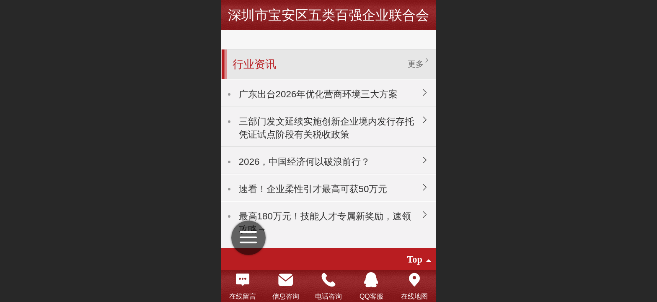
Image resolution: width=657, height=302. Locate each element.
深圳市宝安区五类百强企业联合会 (328, 15)
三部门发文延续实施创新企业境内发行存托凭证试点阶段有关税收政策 (326, 128)
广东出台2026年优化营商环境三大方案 (318, 94)
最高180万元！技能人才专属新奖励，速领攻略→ (325, 222)
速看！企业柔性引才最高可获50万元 (313, 189)
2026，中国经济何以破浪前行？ (304, 161)
